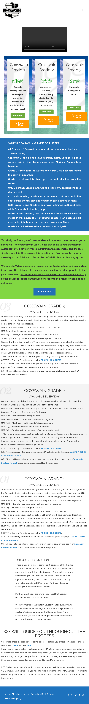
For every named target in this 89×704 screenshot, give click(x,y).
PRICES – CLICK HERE (51, 360)
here (16, 645)
